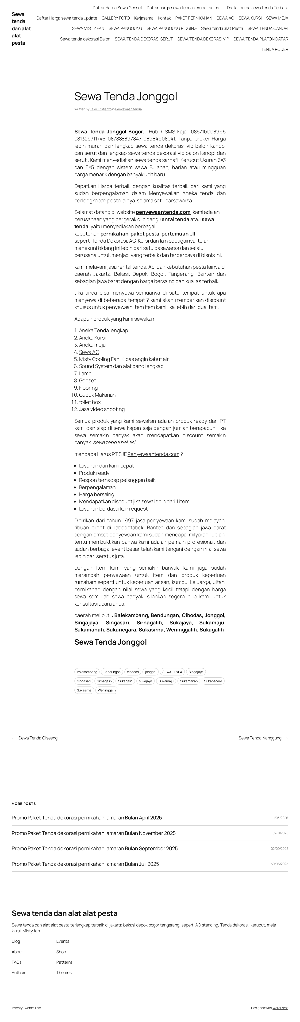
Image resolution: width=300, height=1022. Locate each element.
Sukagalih (125, 681)
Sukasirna (84, 690)
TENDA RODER (274, 49)
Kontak (164, 18)
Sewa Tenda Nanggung (260, 738)
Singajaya (196, 672)
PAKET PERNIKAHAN (193, 18)
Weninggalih (107, 690)
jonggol (150, 672)
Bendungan (112, 672)
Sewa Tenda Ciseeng (38, 738)
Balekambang (87, 672)
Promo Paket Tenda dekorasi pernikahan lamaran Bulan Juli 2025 (86, 864)
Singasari (84, 681)
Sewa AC (89, 351)
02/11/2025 (280, 833)
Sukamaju (166, 681)
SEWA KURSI (250, 18)
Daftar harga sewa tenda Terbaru (257, 7)
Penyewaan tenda (128, 109)
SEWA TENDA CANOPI (268, 28)
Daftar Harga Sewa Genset (117, 7)
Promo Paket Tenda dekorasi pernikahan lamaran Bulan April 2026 (87, 817)
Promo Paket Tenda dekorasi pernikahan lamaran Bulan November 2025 (94, 833)
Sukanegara (213, 681)
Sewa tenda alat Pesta (222, 28)
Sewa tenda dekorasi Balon (85, 39)
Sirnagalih (104, 681)
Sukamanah (189, 681)
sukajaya (145, 681)
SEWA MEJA (277, 18)
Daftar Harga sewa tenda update (67, 18)
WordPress (280, 1008)
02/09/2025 (279, 848)
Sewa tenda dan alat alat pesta (21, 28)
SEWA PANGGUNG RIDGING (172, 28)
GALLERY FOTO (116, 18)
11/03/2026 (280, 817)
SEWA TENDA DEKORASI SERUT (144, 39)
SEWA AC (225, 18)
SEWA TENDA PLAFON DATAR (261, 39)
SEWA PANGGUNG (125, 28)
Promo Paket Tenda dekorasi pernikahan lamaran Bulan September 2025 (95, 848)
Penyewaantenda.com (153, 454)
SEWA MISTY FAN (88, 28)
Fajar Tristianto (100, 109)
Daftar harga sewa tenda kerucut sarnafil (185, 7)
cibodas (132, 672)
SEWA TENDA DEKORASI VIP (203, 39)
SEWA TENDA (172, 672)
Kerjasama (144, 18)
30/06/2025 (279, 864)
